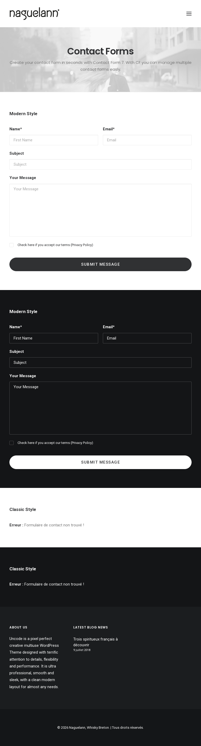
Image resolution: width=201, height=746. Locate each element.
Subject (16, 153)
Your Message (22, 177)
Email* (109, 129)
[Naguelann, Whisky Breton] (34, 13)
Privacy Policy (82, 245)
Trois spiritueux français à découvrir (95, 642)
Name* (15, 129)
